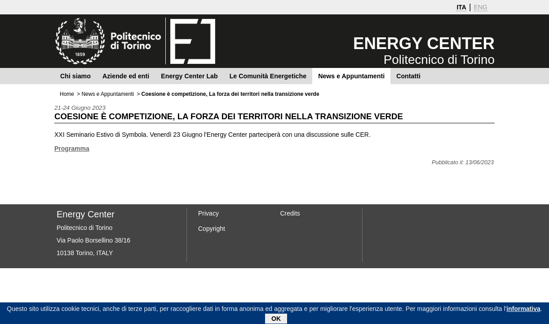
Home (67, 94)
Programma (71, 148)
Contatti (408, 76)
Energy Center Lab (189, 76)
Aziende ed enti (125, 76)
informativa (523, 309)
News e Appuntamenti (351, 76)
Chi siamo (75, 76)
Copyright (211, 228)
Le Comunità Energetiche (268, 76)
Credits (290, 213)
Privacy (208, 213)
